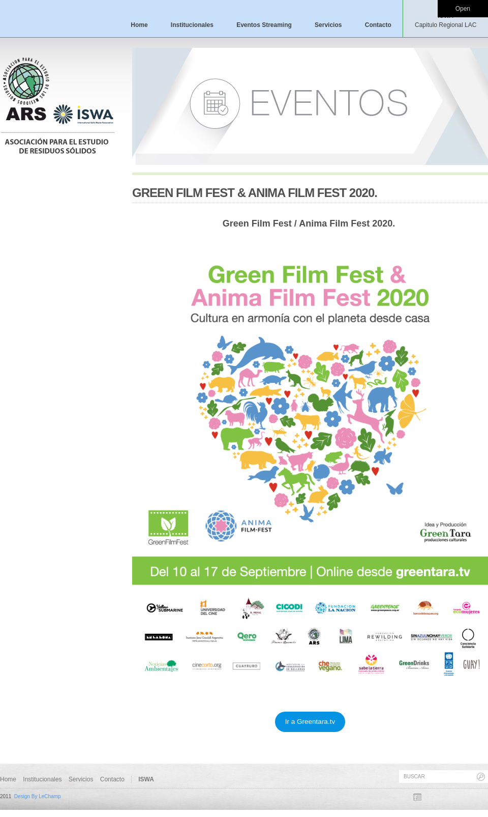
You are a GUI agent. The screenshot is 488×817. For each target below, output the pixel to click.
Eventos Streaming (264, 25)
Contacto (378, 25)
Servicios (328, 25)
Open (462, 8)
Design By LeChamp (37, 796)
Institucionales (192, 25)
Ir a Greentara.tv (310, 721)
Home (139, 25)
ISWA (445, 20)
